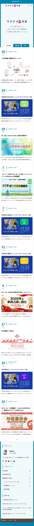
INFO (15, 520)
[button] (31, 5)
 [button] (17, 439)
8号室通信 (17, 471)
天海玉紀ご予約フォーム (17, 1)
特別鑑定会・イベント (17, 486)
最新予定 (4, 520)
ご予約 (10, 520)
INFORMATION (17, 474)
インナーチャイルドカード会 (17, 482)
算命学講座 (17, 489)
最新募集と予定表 (12, 51)
